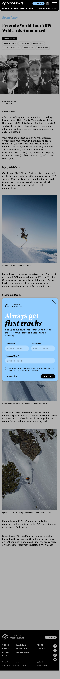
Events (23, 8)
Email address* (12, 356)
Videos (5, 8)
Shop (40, 3)
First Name (10, 343)
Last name (36, 343)
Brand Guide (44, 8)
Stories (14, 8)
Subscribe (48, 376)
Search (47, 3)
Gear (31, 8)
